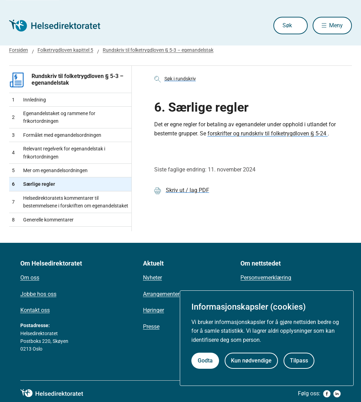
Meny (336, 25)
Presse (151, 326)
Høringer (153, 310)
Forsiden (18, 50)
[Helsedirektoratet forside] (59, 25)
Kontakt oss (35, 310)
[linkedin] (337, 393)
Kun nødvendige (251, 360)
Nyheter (152, 277)
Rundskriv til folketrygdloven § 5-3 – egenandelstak (158, 50)
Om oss (29, 277)
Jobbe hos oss (38, 294)
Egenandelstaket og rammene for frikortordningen (53, 117)
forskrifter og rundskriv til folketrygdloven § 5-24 (267, 133)
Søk (287, 25)
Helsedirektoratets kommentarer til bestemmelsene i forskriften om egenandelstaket (70, 202)
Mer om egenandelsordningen (50, 170)
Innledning (29, 100)
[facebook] (327, 393)
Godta (205, 360)
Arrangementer (161, 294)
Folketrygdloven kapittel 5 (65, 50)
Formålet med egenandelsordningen (56, 135)
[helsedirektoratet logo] (56, 393)
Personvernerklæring (265, 277)
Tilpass (299, 360)
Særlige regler (33, 184)
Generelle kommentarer (43, 220)
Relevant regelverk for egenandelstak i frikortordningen (58, 152)
